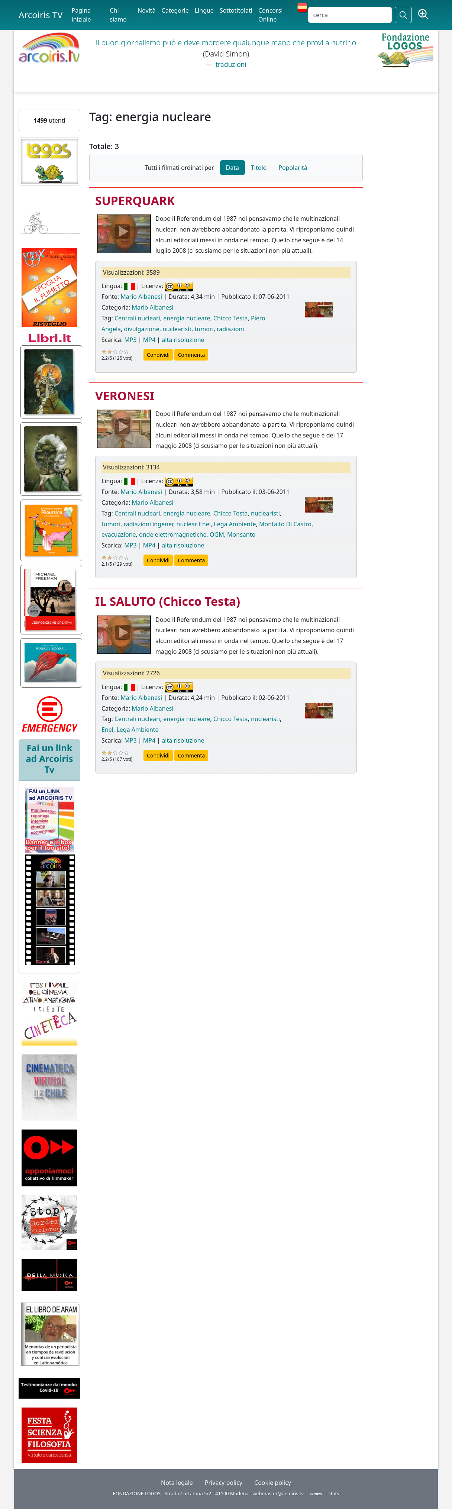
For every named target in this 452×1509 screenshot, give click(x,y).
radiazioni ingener (149, 524)
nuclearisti (176, 329)
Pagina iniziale (81, 14)
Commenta (191, 354)
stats (334, 1493)
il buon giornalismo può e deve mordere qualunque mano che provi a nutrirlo (226, 43)
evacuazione (118, 534)
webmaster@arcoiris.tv (278, 1493)
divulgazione (141, 329)
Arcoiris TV (41, 15)
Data (232, 168)
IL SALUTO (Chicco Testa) (167, 601)
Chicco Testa (230, 318)
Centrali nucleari (137, 318)
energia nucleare (186, 318)
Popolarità (292, 168)
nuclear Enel (194, 524)
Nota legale (177, 1483)
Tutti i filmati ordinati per (179, 168)
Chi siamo (118, 14)
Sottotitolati (236, 10)
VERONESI (124, 396)
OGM (217, 534)
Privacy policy (223, 1483)
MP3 (130, 340)
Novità (147, 10)
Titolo (259, 168)
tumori (204, 329)
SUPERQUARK (135, 201)
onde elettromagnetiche (172, 534)
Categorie (175, 10)
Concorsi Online (270, 14)
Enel (107, 730)
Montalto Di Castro (285, 524)
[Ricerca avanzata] (423, 15)
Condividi (158, 354)
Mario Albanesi (141, 297)
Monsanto (241, 534)
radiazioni (230, 329)
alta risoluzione (183, 340)
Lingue (204, 10)
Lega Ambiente (235, 524)
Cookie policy (272, 1483)
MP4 (149, 340)
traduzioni (230, 64)
